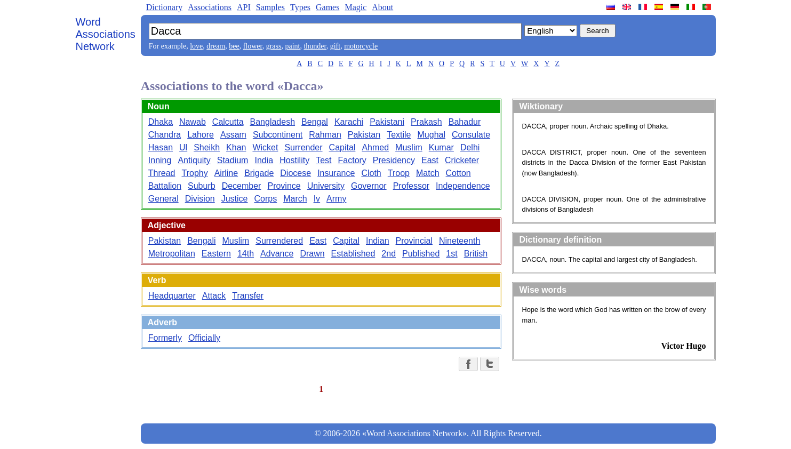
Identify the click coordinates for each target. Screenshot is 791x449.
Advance (276, 253)
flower (252, 46)
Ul (183, 147)
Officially (204, 337)
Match (428, 173)
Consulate (471, 134)
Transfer (247, 295)
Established (353, 253)
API (244, 7)
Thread (161, 173)
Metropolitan (171, 253)
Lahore (200, 134)
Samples (270, 7)
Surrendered (279, 240)
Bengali (201, 240)
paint (292, 46)
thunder (314, 46)
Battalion (164, 185)
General (163, 198)
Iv (317, 198)
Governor (369, 185)
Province (283, 185)
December (241, 185)
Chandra (164, 134)
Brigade (259, 173)
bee (234, 46)
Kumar (441, 147)
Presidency (394, 160)
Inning (160, 160)
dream (215, 46)
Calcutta (228, 121)
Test (323, 160)
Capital (342, 147)
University (326, 185)
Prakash (426, 121)
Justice (234, 198)
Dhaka (160, 121)
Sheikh (207, 147)
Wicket (265, 147)
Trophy (194, 173)
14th (245, 253)
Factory (352, 160)
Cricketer (462, 160)
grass (274, 46)
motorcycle (361, 46)
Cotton (458, 173)
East (429, 160)
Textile (399, 134)
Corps (265, 198)
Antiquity (194, 160)
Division (200, 198)
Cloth (371, 173)
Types (300, 7)
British (476, 253)
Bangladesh (272, 121)
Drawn (312, 253)
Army (336, 198)
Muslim (408, 147)
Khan (236, 147)
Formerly (165, 337)
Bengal (314, 121)
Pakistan (364, 134)
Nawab (192, 121)
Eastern (216, 253)
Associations (209, 7)
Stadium (233, 160)
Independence (463, 185)
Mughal (431, 134)
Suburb (201, 185)
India (263, 160)
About (382, 7)
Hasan (160, 147)
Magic (355, 7)
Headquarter (172, 295)
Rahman (325, 134)
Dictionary (164, 7)
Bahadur (465, 121)
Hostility (294, 160)
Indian (377, 240)
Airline (226, 173)
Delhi (470, 147)
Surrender (303, 147)
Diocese (295, 173)
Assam (233, 134)
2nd (388, 253)
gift (335, 46)
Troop (399, 173)
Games (327, 7)
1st (451, 253)
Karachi (348, 121)
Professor (411, 185)
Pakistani (387, 121)
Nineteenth (459, 240)
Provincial (414, 240)
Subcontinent (277, 134)
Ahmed (375, 147)
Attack (214, 295)
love (196, 46)
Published (421, 253)
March (295, 198)
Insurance (336, 173)
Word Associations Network (105, 34)
